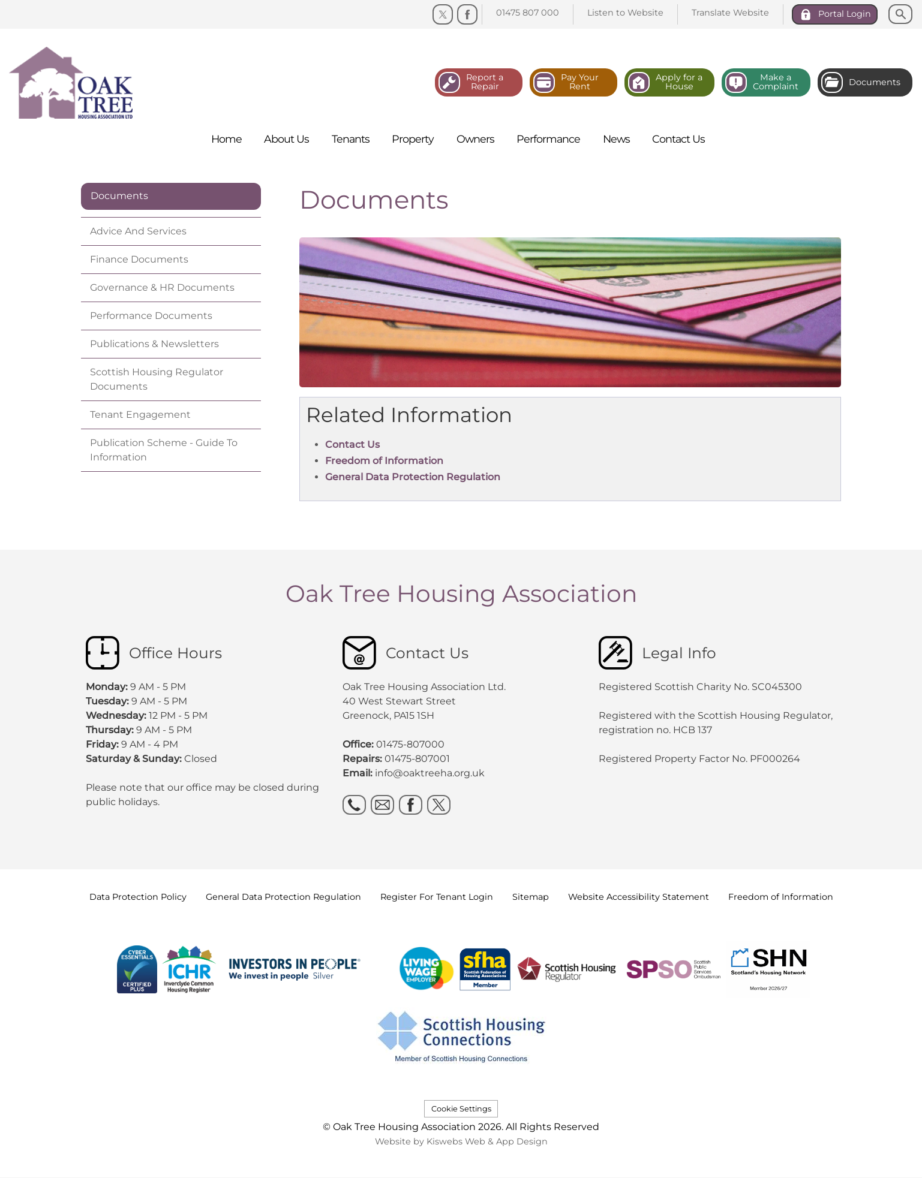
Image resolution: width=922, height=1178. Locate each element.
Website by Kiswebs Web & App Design (461, 1141)
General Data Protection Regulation (412, 477)
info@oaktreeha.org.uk (430, 773)
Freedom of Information (384, 460)
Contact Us (352, 444)
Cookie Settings (461, 1108)
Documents (119, 195)
